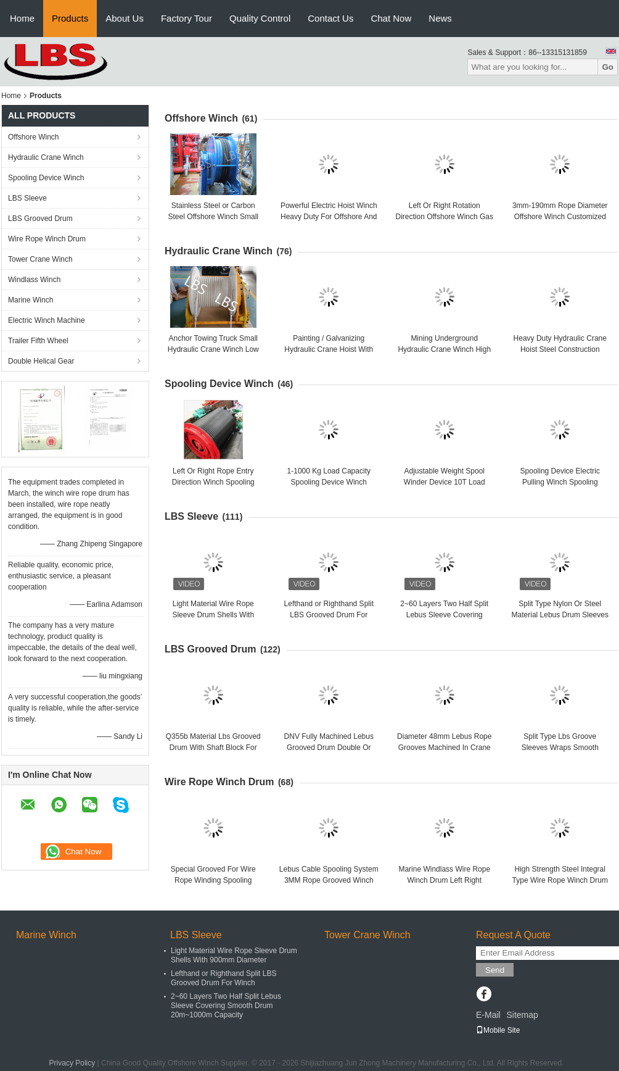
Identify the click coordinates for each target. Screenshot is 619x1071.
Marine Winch (30, 300)
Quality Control (259, 18)
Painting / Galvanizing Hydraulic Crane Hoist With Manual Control (328, 349)
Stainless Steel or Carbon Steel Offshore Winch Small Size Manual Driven (213, 216)
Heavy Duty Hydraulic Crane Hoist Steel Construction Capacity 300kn (560, 349)
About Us (124, 18)
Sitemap (522, 1015)
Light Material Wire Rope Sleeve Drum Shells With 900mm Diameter (213, 614)
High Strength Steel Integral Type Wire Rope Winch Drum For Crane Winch (560, 880)
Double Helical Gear (41, 361)
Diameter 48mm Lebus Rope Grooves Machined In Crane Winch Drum (444, 747)
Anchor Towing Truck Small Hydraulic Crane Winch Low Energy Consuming (213, 349)
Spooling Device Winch (46, 177)
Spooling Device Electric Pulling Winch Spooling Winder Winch (560, 482)
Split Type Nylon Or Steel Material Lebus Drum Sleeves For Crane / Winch (560, 614)
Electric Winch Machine (46, 320)
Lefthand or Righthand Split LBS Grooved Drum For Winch (329, 614)
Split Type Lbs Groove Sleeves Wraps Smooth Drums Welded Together (560, 747)
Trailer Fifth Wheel (38, 340)
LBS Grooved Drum (40, 218)
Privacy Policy (72, 1063)
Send (494, 970)
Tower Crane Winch (40, 259)
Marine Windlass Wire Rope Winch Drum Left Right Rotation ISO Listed (444, 880)
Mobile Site (498, 1030)
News (440, 18)
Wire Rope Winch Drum (47, 239)
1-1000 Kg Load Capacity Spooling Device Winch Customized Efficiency (329, 482)
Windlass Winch (34, 279)
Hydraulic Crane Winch (46, 157)
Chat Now (391, 18)
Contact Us (330, 18)
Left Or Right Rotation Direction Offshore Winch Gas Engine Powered (444, 216)
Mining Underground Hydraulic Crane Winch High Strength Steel (444, 349)
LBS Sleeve (27, 198)
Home (22, 18)
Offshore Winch (33, 137)
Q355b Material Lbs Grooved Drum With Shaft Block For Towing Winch (213, 747)
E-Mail (488, 1015)
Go (607, 67)
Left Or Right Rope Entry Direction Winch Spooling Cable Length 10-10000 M (213, 482)
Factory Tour (186, 18)
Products (70, 18)
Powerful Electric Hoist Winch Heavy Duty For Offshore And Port (329, 216)
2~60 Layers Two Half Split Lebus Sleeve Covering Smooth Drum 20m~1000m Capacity (226, 1005)
